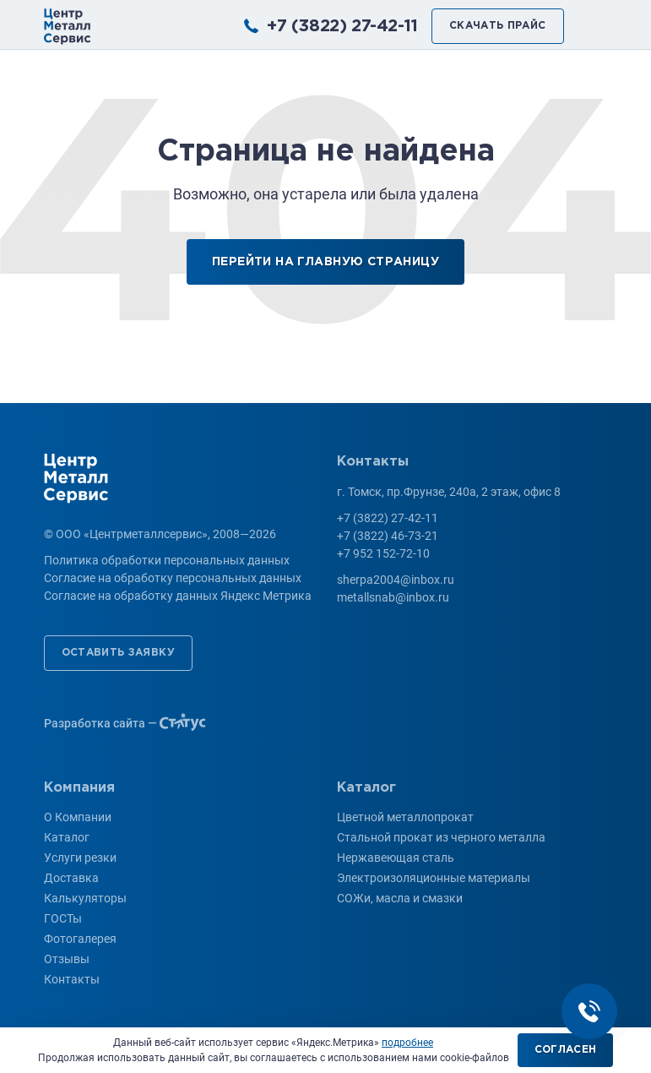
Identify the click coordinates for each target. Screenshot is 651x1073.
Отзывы (67, 959)
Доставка (71, 878)
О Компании (77, 817)
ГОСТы (63, 918)
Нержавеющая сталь (395, 857)
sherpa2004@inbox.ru (395, 579)
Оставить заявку (118, 652)
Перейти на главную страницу (325, 262)
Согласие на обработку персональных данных (172, 578)
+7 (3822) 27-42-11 (342, 26)
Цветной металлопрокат (405, 817)
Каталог (67, 837)
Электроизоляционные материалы (433, 878)
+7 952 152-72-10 (383, 553)
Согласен (565, 1049)
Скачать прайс (497, 25)
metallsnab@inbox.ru (393, 597)
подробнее (407, 1042)
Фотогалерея (80, 938)
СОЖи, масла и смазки (400, 898)
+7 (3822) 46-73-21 (387, 535)
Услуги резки (80, 857)
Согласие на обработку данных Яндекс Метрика (178, 595)
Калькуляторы (85, 898)
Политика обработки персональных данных (167, 560)
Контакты (72, 979)
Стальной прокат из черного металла (441, 837)
